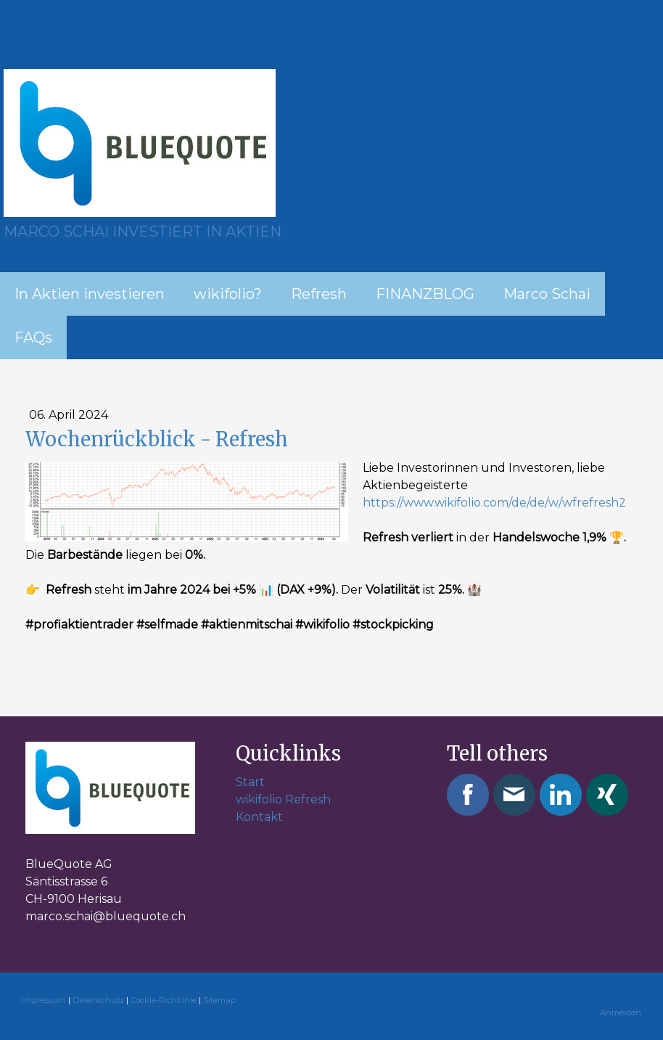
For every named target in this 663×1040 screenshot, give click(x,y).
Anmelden (620, 1012)
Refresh (319, 294)
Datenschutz (98, 1000)
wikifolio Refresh (283, 799)
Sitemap (219, 1000)
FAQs (33, 337)
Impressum (44, 1000)
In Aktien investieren (90, 294)
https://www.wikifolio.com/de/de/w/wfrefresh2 (494, 502)
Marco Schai (546, 294)
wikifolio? (228, 294)
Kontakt (259, 817)
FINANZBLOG (425, 294)
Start (250, 782)
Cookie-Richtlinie (164, 1000)
